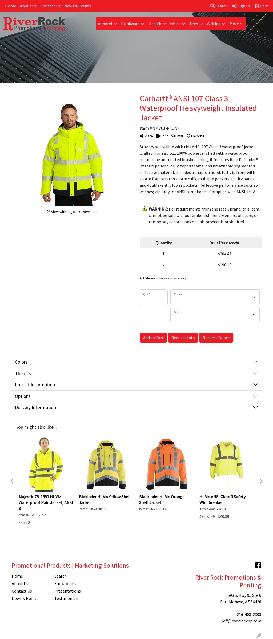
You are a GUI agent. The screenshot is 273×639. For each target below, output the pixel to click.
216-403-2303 (249, 614)
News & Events (77, 6)
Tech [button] (193, 23)
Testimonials (66, 598)
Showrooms (65, 583)
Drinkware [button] (130, 23)
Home (10, 6)
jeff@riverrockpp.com (241, 621)
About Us (28, 6)
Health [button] (154, 23)
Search (219, 6)
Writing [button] (214, 23)
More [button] (234, 23)
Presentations (67, 591)
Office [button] (175, 23)
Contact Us (50, 6)
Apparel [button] (105, 23)
